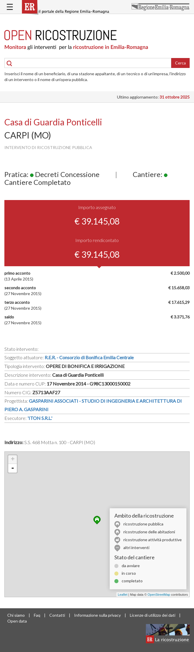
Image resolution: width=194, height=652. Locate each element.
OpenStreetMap (159, 594)
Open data (17, 620)
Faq (37, 615)
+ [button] (13, 459)
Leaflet (122, 594)
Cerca (180, 62)
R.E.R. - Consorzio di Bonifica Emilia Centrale (89, 357)
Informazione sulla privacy (97, 615)
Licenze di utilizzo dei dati (152, 615)
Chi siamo (16, 615)
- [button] (13, 468)
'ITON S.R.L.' (39, 418)
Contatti (57, 615)
